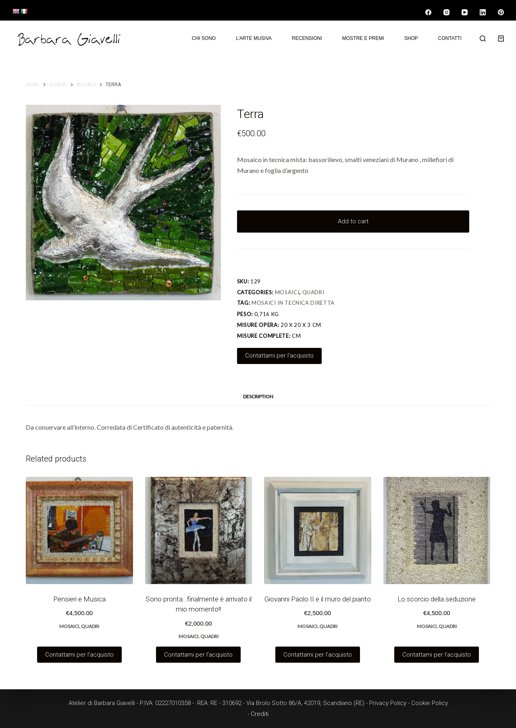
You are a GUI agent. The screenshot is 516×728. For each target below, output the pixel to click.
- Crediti (258, 714)
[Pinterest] (501, 12)
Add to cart (353, 221)
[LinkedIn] (483, 12)
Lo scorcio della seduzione (436, 599)
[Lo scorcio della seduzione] (437, 530)
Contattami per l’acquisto (279, 355)
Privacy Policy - (390, 703)
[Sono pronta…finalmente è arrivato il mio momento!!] (198, 530)
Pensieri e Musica (79, 599)
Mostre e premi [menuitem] (363, 38)
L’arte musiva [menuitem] (254, 38)
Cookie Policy (429, 703)
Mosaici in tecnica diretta (293, 303)
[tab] (258, 397)
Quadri (313, 292)
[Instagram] (446, 12)
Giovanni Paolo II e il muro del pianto (317, 599)
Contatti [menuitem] (450, 38)
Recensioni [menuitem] (307, 38)
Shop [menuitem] (411, 38)
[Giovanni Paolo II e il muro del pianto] (317, 530)
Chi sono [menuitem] (204, 38)
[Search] (483, 38)
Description (258, 396)
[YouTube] (465, 12)
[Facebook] (428, 12)
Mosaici (287, 292)
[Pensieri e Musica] (79, 530)
